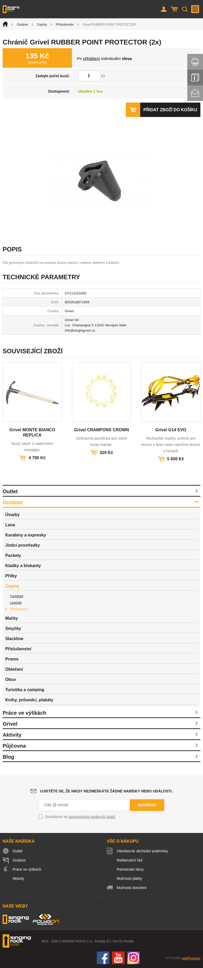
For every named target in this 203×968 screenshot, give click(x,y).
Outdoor (22, 24)
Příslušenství (65, 24)
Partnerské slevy (130, 869)
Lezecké (16, 603)
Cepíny (42, 24)
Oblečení (14, 669)
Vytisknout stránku (195, 62)
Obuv (10, 679)
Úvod (5, 24)
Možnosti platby (129, 878)
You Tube (118, 958)
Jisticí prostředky (22, 545)
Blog (8, 757)
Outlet (10, 491)
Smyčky (13, 628)
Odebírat (147, 805)
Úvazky (12, 514)
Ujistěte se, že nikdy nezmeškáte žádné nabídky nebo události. (106, 791)
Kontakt (195, 93)
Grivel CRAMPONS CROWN (101, 430)
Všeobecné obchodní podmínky (142, 851)
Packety (13, 555)
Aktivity (12, 735)
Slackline (14, 638)
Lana (10, 525)
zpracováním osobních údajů (92, 817)
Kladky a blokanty (23, 565)
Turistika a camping (24, 689)
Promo (12, 659)
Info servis (195, 77)
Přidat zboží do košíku (170, 110)
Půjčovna (14, 746)
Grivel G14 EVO (170, 430)
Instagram (133, 958)
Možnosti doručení (131, 888)
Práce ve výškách (24, 713)
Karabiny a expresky (25, 535)
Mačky (11, 618)
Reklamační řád (129, 860)
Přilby (11, 576)
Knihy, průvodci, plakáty (29, 700)
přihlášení (91, 58)
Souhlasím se (80, 817)
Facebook (103, 958)
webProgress (191, 958)
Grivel (10, 724)
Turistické (16, 596)
